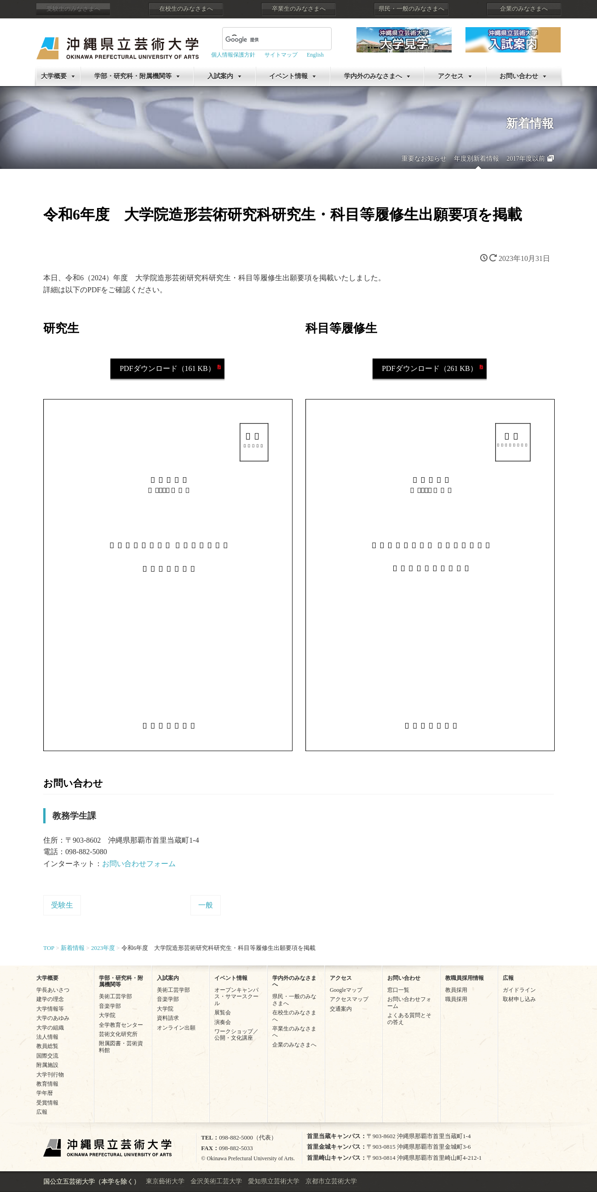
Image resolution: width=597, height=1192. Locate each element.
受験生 (62, 905)
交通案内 (341, 1009)
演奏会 (222, 1022)
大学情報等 (50, 1009)
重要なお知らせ (424, 158)
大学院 (107, 1015)
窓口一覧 (398, 990)
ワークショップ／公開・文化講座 (236, 1034)
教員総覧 (47, 1046)
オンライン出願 (176, 1027)
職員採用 (456, 999)
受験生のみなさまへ (73, 9)
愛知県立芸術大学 (273, 1181)
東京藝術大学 (165, 1181)
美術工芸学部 (115, 996)
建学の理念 (50, 999)
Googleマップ (346, 990)
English (315, 55)
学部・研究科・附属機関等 (133, 76)
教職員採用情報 (464, 978)
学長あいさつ (52, 990)
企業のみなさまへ (524, 9)
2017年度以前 (525, 158)
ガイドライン (519, 990)
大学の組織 (50, 1027)
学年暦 (44, 1093)
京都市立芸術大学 (331, 1181)
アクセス (451, 76)
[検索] (265, 39)
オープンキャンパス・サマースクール (236, 997)
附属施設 (47, 1065)
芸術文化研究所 (118, 1034)
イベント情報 (288, 76)
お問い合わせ (518, 76)
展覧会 (222, 1012)
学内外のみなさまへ (373, 76)
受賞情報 (47, 1102)
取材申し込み (519, 999)
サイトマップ (281, 55)
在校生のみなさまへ (186, 9)
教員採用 (456, 990)
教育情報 (47, 1084)
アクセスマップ (349, 999)
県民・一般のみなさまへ (411, 9)
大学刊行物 (50, 1074)
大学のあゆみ (52, 1018)
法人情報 (47, 1037)
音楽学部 (110, 1006)
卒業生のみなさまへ (299, 9)
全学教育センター (121, 1025)
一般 (205, 905)
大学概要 (54, 76)
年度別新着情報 (476, 158)
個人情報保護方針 (233, 55)
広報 (41, 1112)
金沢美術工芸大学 (216, 1181)
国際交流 (47, 1056)
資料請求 (168, 1018)
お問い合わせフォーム (139, 864)
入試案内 (220, 76)
